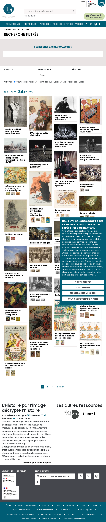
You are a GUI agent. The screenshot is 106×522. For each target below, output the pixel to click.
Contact (71, 514)
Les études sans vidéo (73, 82)
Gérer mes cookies (28, 519)
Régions (45, 505)
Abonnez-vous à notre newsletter (55, 476)
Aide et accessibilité (45, 510)
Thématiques (13, 23)
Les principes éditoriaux (21, 510)
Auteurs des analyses (27, 505)
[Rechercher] (47, 11)
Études (9, 505)
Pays (58, 505)
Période (76, 69)
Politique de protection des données (20, 514)
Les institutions (65, 510)
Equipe (94, 505)
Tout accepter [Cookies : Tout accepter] (83, 281)
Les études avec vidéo (48, 82)
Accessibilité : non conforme (73, 519)
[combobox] (19, 75)
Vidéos (79, 23)
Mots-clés (30, 23)
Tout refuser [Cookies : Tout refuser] (83, 287)
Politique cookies (49, 519)
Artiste (8, 69)
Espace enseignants (89, 514)
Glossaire (70, 505)
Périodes (44, 23)
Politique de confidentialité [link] (83, 298)
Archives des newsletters (51, 514)
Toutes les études (25, 82)
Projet (83, 505)
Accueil (7, 29)
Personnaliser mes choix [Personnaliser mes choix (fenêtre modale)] (83, 293)
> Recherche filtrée (30, 16)
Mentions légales (85, 510)
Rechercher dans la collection (53, 46)
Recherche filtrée (63, 23)
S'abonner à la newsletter (96, 16)
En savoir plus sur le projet (36, 462)
